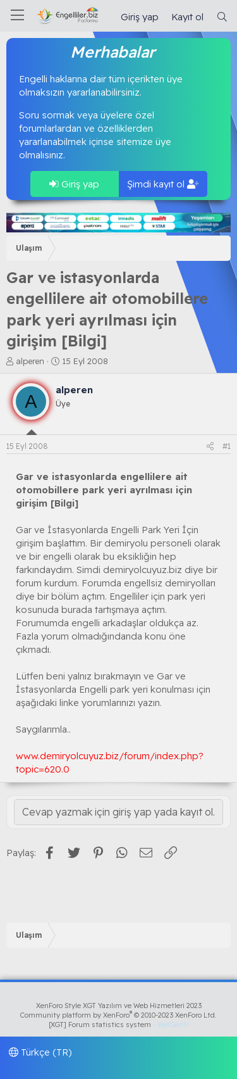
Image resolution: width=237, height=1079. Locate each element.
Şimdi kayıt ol (163, 184)
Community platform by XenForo (118, 1015)
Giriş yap (74, 184)
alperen (30, 361)
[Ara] (222, 16)
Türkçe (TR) (40, 1052)
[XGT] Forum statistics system (119, 1024)
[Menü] (17, 16)
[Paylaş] (210, 446)
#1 (226, 446)
